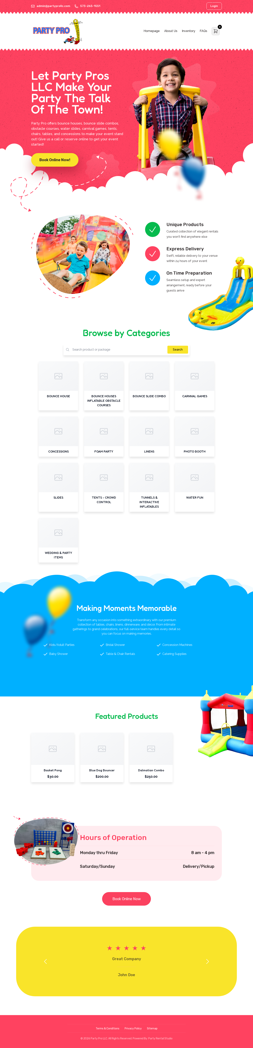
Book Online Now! (54, 160)
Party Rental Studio (160, 1038)
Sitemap (152, 1028)
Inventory (188, 31)
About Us (170, 31)
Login (214, 6)
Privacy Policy (133, 1028)
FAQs (203, 31)
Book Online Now (126, 899)
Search (178, 349)
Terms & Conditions (107, 1028)
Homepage (152, 31)
